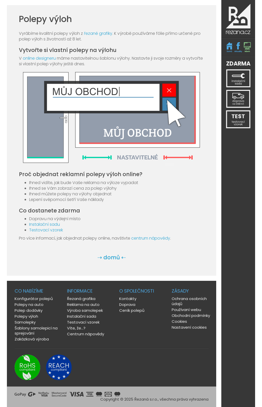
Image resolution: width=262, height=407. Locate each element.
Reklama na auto (83, 304)
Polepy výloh (26, 316)
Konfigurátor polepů (34, 298)
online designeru (39, 58)
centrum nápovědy (150, 238)
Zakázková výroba (32, 339)
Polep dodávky (28, 310)
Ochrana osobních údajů (189, 301)
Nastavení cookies (189, 327)
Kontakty (127, 298)
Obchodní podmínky (191, 315)
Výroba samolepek (85, 310)
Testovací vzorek (46, 230)
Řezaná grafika (81, 298)
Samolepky (25, 322)
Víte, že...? (76, 328)
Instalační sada (81, 316)
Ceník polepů (132, 310)
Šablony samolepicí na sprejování (36, 330)
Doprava (127, 304)
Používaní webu (186, 309)
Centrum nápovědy (85, 334)
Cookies (179, 321)
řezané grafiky (98, 33)
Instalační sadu (44, 224)
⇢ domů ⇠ (111, 257)
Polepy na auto (29, 304)
